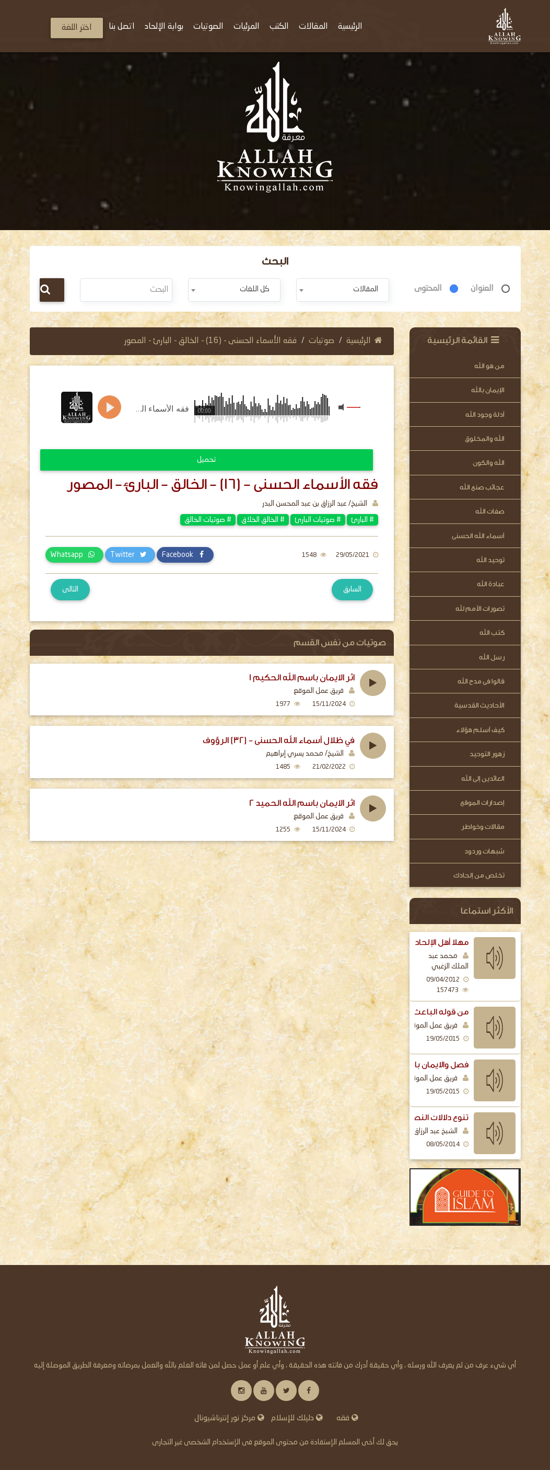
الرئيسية (364, 341)
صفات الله (490, 511)
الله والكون (489, 462)
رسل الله (492, 657)
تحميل (206, 459)
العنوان (482, 288)
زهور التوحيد (487, 754)
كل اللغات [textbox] (255, 289)
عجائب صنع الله (482, 487)
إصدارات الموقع (482, 802)
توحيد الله (490, 560)
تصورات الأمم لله (480, 608)
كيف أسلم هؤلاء (480, 730)
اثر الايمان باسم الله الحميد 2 (302, 803)
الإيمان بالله (488, 390)
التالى (70, 589)
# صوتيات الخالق (207, 519)
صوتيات (321, 341)
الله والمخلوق (485, 438)
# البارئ (362, 519)
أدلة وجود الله (485, 414)
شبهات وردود (484, 851)
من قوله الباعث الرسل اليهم (418, 1012)
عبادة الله (491, 584)
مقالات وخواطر (483, 826)
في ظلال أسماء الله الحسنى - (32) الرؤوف (279, 740)
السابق (352, 589)
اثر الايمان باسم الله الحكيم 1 (302, 677)
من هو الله (489, 366)
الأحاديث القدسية (479, 705)
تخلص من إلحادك (479, 875)
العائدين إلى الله (483, 778)
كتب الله (492, 632)
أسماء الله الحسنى (478, 536)
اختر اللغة (77, 28)
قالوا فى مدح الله (481, 681)
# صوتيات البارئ (318, 519)
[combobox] (342, 290)
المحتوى (428, 288)
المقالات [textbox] (365, 289)
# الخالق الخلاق (263, 519)
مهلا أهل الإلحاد (442, 942)
